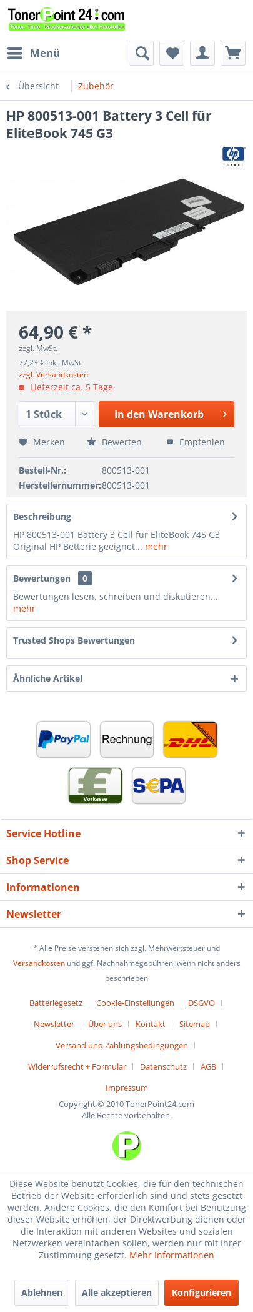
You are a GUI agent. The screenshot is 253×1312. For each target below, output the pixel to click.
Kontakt (151, 1024)
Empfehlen (195, 442)
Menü (33, 51)
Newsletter (54, 1024)
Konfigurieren (201, 1292)
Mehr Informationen (171, 1255)
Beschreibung (42, 516)
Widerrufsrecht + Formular (77, 1066)
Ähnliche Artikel (47, 678)
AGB (208, 1066)
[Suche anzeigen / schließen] (141, 53)
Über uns (105, 1024)
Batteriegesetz (55, 1002)
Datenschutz (163, 1066)
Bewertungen (42, 578)
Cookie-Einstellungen (135, 1002)
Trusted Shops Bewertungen (74, 640)
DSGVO (201, 1002)
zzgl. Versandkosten (53, 374)
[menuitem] (33, 53)
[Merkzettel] (171, 53)
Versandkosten (39, 963)
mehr (154, 546)
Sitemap (194, 1024)
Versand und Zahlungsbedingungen (122, 1045)
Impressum (127, 1087)
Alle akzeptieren (117, 1292)
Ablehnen (41, 1292)
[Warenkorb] (233, 53)
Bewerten (114, 442)
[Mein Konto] (202, 53)
